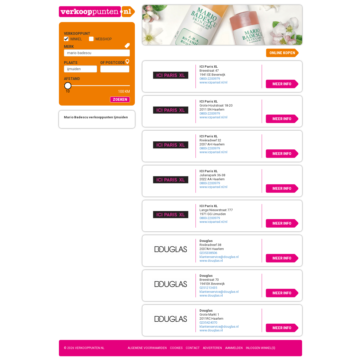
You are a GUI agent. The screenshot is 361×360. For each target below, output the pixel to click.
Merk (69, 47)
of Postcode (112, 63)
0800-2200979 (210, 78)
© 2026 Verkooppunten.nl (84, 348)
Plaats (70, 63)
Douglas (206, 241)
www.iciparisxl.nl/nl (213, 82)
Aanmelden (234, 348)
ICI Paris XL (209, 66)
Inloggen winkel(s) (260, 348)
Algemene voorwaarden (147, 348)
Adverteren (212, 348)
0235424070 (208, 322)
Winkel (76, 39)
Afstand (72, 79)
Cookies (176, 348)
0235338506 (208, 253)
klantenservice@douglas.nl (219, 257)
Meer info (282, 84)
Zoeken (120, 100)
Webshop (103, 39)
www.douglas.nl (211, 260)
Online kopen (282, 53)
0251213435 (208, 288)
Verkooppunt (72, 34)
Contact (193, 348)
